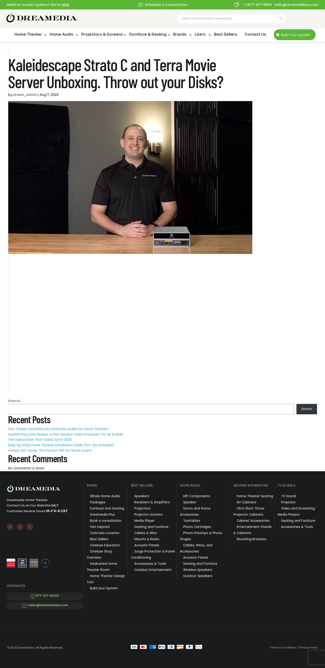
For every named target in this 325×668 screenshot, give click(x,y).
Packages (98, 502)
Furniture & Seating (147, 34)
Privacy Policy (308, 647)
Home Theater (28, 34)
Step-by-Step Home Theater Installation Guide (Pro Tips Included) (61, 445)
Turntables (191, 520)
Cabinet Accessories (253, 520)
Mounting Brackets (251, 539)
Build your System (104, 588)
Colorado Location (104, 533)
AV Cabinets (246, 502)
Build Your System (296, 35)
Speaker (189, 502)
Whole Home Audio (105, 496)
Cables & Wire (145, 533)
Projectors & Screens (102, 34)
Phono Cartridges (197, 527)
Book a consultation (106, 520)
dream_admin (25, 95)
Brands (179, 34)
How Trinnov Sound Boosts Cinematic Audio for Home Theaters (58, 429)
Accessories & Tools (150, 563)
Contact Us (255, 34)
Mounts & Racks (146, 539)
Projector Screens (148, 514)
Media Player (144, 520)
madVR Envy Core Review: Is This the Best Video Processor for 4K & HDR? (65, 434)
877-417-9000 (47, 596)
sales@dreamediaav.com (48, 605)
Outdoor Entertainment (153, 570)
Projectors (142, 508)
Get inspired (100, 527)
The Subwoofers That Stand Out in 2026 (40, 439)
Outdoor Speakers (197, 576)
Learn (200, 34)
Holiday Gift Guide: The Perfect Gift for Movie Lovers (50, 450)
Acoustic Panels (146, 545)
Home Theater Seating (255, 496)
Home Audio (61, 34)
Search (14, 401)
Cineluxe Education (105, 545)
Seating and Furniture (151, 527)
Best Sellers (225, 34)
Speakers (141, 496)
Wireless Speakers (197, 570)
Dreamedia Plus (102, 514)
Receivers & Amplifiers (152, 502)
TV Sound (288, 496)
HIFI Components (196, 496)
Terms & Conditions (283, 647)
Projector (288, 502)
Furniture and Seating (107, 508)
